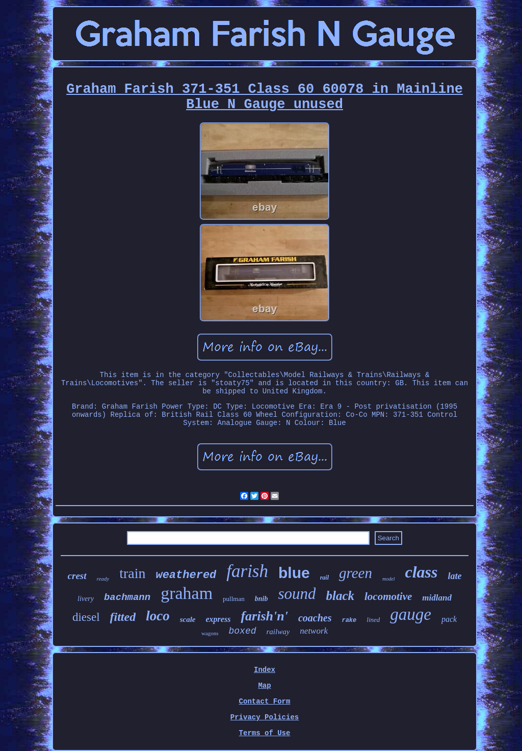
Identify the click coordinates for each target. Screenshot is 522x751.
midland (437, 598)
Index (264, 670)
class (421, 572)
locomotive (388, 596)
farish (247, 571)
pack (449, 619)
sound (297, 594)
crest (77, 575)
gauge (410, 614)
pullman (234, 599)
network (314, 631)
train (132, 573)
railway (278, 632)
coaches (315, 617)
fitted (123, 616)
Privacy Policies (264, 717)
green (355, 573)
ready (103, 578)
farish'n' (264, 616)
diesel (86, 617)
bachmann (127, 597)
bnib (261, 599)
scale (188, 619)
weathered (185, 575)
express (218, 619)
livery (85, 599)
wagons (210, 633)
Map (264, 686)
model (388, 579)
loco (158, 615)
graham (187, 593)
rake (349, 620)
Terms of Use (265, 733)
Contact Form (265, 701)
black (340, 596)
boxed (242, 631)
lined (373, 619)
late (454, 576)
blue (294, 572)
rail (324, 577)
